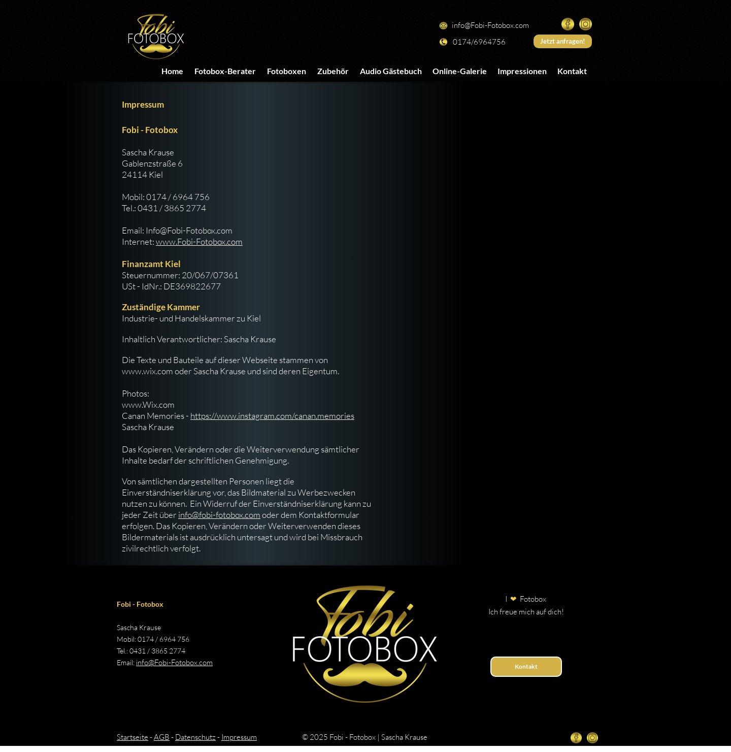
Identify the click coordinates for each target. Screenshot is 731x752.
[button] (286, 71)
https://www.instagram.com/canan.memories (272, 415)
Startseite (132, 737)
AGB (162, 737)
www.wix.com (147, 371)
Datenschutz (195, 737)
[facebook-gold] (567, 24)
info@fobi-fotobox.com (219, 514)
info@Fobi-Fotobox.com (490, 25)
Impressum (239, 737)
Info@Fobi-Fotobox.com (189, 230)
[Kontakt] (526, 667)
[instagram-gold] (585, 24)
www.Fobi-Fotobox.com (199, 241)
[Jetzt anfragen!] (563, 41)
